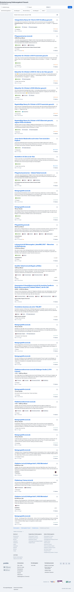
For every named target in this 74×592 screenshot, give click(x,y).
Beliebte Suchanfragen (19, 531)
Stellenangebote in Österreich (23, 576)
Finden (70, 7)
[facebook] (61, 563)
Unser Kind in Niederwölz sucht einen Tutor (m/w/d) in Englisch (32, 139)
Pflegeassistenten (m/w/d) (23, 36)
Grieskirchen (15, 542)
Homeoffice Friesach (48, 544)
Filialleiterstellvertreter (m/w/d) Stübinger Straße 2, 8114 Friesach (33, 370)
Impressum (16, 589)
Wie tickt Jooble (20, 567)
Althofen (15, 549)
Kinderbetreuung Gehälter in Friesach (51, 552)
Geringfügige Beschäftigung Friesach (35, 541)
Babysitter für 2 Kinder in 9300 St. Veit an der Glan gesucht (34, 72)
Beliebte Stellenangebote (18, 557)
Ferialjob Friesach (32, 542)
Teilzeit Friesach (47, 542)
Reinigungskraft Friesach (33, 536)
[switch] (57, 14)
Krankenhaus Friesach (33, 539)
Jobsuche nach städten (17, 558)
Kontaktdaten (20, 571)
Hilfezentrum (19, 574)
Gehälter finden (48, 570)
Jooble (69, 588)
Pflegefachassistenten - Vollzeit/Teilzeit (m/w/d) (30, 173)
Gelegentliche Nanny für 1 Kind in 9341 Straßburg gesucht (33, 20)
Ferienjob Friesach (47, 550)
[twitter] (66, 563)
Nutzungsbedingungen (7, 587)
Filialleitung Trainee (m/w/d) (24, 480)
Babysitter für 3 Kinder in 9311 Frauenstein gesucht (31, 56)
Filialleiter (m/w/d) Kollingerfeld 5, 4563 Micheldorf (31, 463)
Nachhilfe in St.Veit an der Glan (25, 157)
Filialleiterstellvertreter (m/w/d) (25, 402)
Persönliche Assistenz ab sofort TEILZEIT (28, 307)
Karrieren (19, 572)
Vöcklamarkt (15, 545)
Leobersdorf (15, 541)
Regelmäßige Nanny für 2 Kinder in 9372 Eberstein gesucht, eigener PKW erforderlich (34, 121)
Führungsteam (20, 569)
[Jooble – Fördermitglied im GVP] (68, 581)
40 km (48, 7)
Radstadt (15, 547)
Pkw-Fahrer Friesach (48, 549)
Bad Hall (14, 539)
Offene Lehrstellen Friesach (49, 545)
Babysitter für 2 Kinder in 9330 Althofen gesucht (30, 88)
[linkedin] (69, 563)
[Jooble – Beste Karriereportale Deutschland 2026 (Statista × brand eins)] (60, 581)
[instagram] (63, 563)
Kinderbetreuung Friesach (33, 537)
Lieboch (14, 544)
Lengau (14, 550)
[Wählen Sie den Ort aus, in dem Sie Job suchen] (38, 7)
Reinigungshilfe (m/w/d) (22, 191)
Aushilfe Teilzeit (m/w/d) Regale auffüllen (28, 266)
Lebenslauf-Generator (49, 572)
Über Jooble (19, 565)
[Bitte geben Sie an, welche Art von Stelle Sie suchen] (12, 7)
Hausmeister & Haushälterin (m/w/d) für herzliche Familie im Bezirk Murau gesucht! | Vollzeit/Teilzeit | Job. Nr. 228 (34, 286)
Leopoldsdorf (15, 537)
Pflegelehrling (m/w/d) (22, 225)
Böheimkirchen (16, 536)
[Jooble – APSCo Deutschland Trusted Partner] (52, 581)
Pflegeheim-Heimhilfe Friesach (49, 547)
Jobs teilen (33, 565)
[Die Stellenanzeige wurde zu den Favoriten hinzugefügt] (57, 20)
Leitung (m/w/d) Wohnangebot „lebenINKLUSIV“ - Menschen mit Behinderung (34, 245)
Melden (55, 31)
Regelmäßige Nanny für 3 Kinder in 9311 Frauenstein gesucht (34, 104)
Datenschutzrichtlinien (18, 587)
